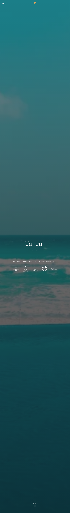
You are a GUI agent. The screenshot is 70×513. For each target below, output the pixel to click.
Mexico (35, 250)
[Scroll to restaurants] (35, 504)
